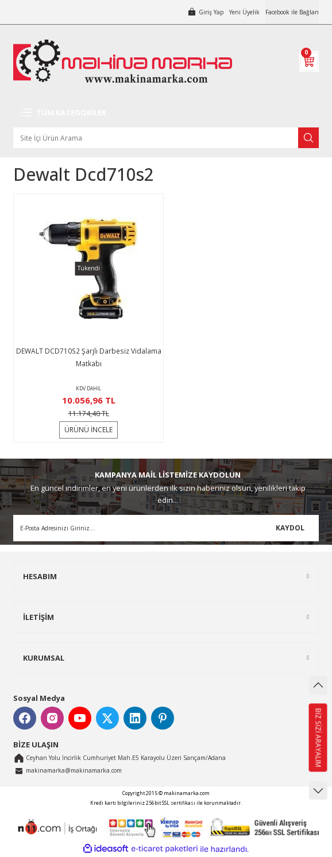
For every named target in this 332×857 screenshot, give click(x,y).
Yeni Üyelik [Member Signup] (244, 12)
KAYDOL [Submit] (290, 527)
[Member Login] (205, 12)
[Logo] (122, 61)
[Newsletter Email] (166, 528)
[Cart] (309, 61)
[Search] (166, 137)
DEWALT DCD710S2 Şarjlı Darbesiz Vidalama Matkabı (88, 357)
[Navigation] (166, 112)
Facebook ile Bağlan (292, 12)
